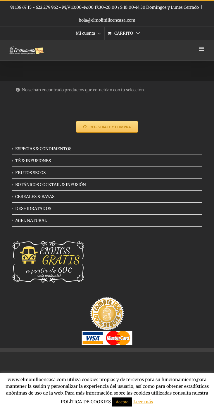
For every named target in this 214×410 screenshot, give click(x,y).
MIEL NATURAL (31, 220)
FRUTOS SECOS (30, 172)
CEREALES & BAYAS (34, 196)
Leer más (143, 401)
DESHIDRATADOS (33, 208)
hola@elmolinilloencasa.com (107, 20)
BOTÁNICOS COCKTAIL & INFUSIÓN (50, 184)
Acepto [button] (122, 402)
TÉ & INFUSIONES (33, 160)
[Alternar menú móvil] (202, 49)
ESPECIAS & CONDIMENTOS (43, 148)
